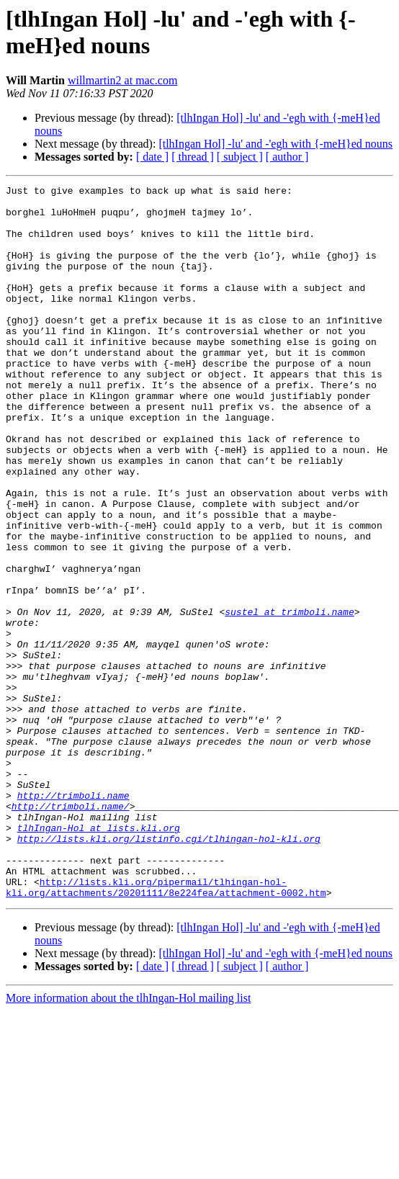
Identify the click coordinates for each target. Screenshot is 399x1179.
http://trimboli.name (73, 918)
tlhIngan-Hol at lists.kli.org (98, 957)
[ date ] (152, 157)
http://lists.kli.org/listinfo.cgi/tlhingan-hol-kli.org (168, 970)
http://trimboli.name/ (71, 931)
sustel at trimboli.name (289, 697)
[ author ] (287, 157)
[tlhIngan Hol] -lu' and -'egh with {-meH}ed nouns (275, 144)
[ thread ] (192, 157)
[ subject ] (240, 157)
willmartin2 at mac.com (122, 80)
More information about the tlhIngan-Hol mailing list (128, 1140)
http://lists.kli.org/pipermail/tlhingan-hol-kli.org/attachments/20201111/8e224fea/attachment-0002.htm (166, 1028)
